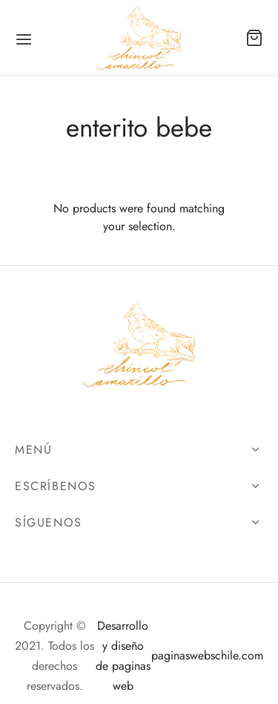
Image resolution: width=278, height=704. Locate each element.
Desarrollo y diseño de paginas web (123, 656)
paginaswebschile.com (207, 655)
